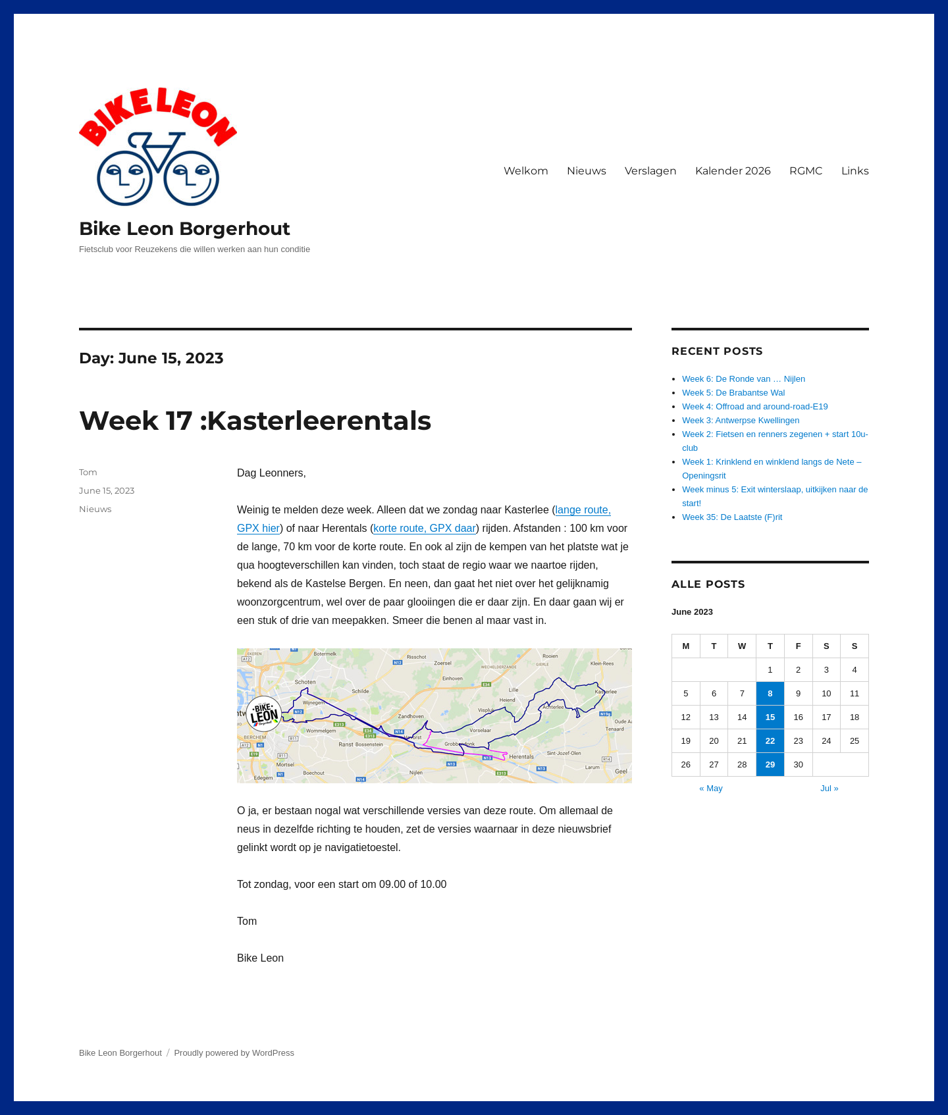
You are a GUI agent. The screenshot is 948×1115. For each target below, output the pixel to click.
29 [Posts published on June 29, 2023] (770, 764)
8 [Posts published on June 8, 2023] (770, 693)
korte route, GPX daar (424, 528)
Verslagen (651, 171)
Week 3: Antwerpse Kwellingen (740, 420)
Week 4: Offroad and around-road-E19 (755, 406)
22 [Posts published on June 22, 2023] (770, 741)
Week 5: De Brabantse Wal (733, 393)
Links (855, 171)
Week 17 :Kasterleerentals (255, 420)
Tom (88, 472)
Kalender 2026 (733, 171)
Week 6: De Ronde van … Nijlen (743, 379)
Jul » (829, 788)
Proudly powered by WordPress (234, 1053)
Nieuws (586, 171)
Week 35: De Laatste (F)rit (732, 517)
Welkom (526, 171)
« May (710, 788)
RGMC (806, 171)
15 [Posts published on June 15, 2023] (770, 717)
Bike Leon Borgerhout (184, 228)
